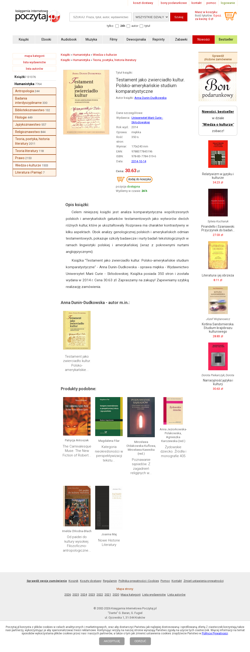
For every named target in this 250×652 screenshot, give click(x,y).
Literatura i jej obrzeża (218, 275)
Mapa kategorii (131, 594)
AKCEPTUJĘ (112, 641)
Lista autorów (176, 594)
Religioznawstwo (27, 132)
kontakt (197, 3)
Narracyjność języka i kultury (218, 382)
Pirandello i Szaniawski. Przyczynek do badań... (218, 228)
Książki (19, 77)
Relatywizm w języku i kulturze (218, 176)
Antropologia (24, 91)
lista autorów (34, 68)
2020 (116, 594)
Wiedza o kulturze (28, 165)
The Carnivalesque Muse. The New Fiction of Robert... (77, 450)
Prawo (20, 158)
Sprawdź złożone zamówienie (218, 57)
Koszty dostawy (90, 581)
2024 (84, 594)
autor (134, 26)
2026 (67, 594)
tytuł (147, 26)
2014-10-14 (138, 161)
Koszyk (73, 581)
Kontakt (177, 581)
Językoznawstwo (28, 124)
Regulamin (110, 581)
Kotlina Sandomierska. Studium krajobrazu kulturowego (218, 327)
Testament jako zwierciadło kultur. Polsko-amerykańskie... (77, 363)
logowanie (228, 3)
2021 (108, 594)
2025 (75, 594)
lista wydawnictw (34, 62)
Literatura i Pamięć (28, 172)
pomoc (211, 3)
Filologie (21, 117)
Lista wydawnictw (154, 594)
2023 (92, 594)
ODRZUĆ (140, 641)
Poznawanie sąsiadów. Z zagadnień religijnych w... (141, 466)
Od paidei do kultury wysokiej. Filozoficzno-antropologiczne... (77, 544)
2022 (100, 594)
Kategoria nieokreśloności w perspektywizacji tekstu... (109, 453)
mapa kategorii (34, 56)
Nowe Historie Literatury (109, 542)
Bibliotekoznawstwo (29, 110)
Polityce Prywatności (215, 633)
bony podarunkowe (174, 3)
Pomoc (165, 581)
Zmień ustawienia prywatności (203, 581)
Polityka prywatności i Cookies (139, 581)
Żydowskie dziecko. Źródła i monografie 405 (173, 451)
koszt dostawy (143, 3)
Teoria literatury (26, 151)
